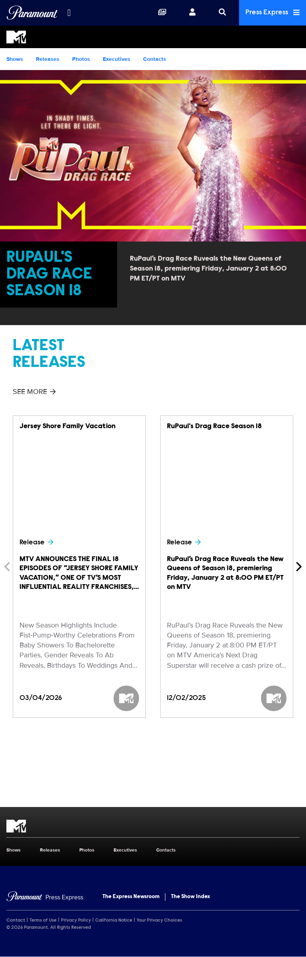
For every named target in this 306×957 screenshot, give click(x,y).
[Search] (222, 12)
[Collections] (162, 12)
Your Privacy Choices (159, 920)
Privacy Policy (76, 920)
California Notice (113, 920)
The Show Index (190, 897)
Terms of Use (43, 920)
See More (34, 391)
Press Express (272, 12)
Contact (15, 920)
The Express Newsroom (130, 897)
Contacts (154, 59)
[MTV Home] (153, 37)
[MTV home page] (153, 826)
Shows (14, 59)
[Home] (44, 897)
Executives (116, 59)
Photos (81, 59)
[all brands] (69, 13)
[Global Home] (32, 13)
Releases (47, 59)
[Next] (298, 566)
